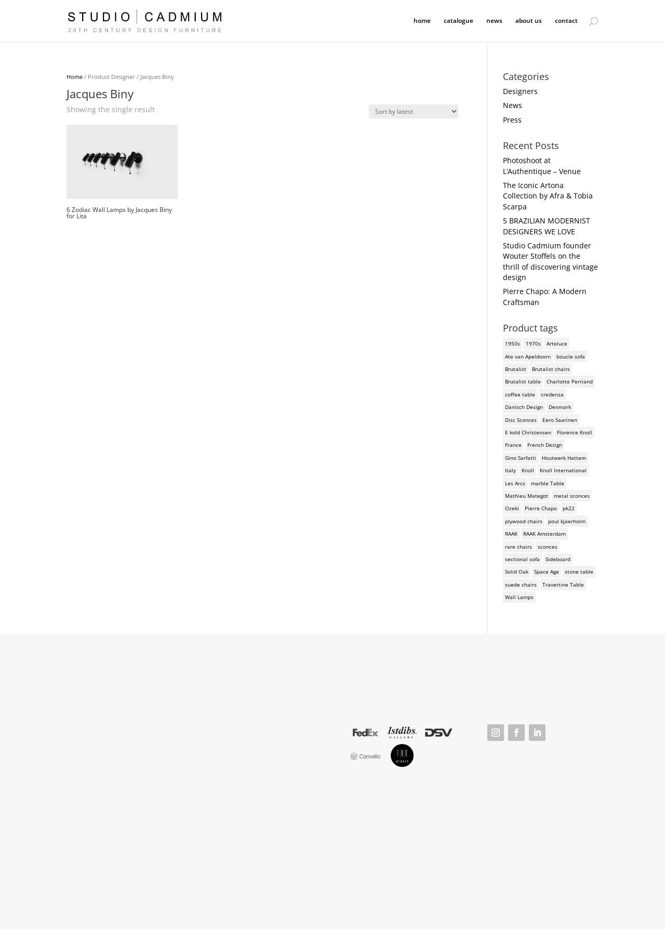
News (512, 105)
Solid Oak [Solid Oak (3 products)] (516, 571)
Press (512, 120)
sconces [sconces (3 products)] (547, 546)
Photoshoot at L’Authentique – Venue (542, 165)
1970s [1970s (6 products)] (533, 343)
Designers (520, 91)
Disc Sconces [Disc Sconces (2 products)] (521, 419)
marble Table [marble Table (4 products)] (547, 483)
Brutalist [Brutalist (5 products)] (515, 369)
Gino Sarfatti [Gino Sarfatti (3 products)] (520, 457)
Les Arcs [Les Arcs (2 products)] (515, 483)
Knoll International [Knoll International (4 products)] (563, 470)
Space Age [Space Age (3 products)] (546, 571)
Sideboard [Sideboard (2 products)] (558, 559)
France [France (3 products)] (513, 444)
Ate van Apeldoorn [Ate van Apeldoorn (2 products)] (528, 356)
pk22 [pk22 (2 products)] (569, 508)
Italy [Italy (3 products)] (510, 470)
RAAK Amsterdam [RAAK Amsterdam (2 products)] (544, 533)
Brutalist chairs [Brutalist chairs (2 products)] (551, 369)
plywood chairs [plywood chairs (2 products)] (523, 521)
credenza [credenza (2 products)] (552, 394)
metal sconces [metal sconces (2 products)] (572, 495)
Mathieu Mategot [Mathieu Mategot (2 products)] (526, 495)
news (494, 21)
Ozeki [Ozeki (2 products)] (512, 508)
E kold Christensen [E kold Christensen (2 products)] (528, 432)
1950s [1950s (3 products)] (512, 343)
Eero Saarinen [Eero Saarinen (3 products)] (559, 419)
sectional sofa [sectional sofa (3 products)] (522, 559)
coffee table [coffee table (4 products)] (520, 394)
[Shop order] (413, 111)
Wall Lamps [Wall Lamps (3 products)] (519, 597)
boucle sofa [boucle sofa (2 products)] (570, 356)
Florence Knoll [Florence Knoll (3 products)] (574, 432)
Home (74, 77)
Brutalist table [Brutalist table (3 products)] (523, 381)
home (422, 21)
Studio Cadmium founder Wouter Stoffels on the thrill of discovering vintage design (550, 261)
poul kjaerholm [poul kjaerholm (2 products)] (567, 521)
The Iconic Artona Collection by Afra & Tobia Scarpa (548, 195)
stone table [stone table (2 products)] (579, 571)
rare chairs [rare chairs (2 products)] (518, 546)
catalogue (458, 21)
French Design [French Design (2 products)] (544, 444)
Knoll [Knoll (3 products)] (528, 470)
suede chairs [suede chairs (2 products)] (521, 584)
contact (566, 21)
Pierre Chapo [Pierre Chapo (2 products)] (541, 508)
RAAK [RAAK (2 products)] (511, 533)
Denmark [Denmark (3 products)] (560, 406)
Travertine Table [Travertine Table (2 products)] (563, 584)
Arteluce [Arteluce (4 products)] (557, 343)
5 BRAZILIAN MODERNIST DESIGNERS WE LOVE (546, 226)
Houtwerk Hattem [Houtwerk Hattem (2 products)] (564, 457)
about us (528, 21)
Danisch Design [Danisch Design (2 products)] (524, 406)
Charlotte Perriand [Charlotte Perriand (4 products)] (570, 381)
